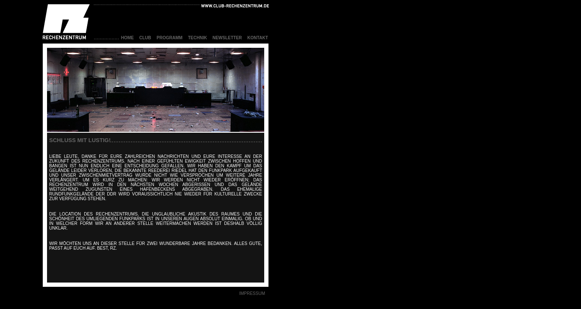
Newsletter (227, 37)
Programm (169, 37)
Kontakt (258, 37)
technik (197, 37)
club (145, 37)
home (127, 37)
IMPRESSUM (252, 293)
